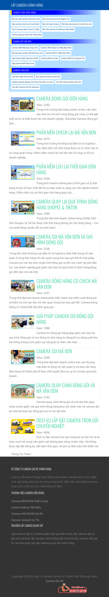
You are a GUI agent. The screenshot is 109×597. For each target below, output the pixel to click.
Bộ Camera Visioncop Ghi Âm (48, 77)
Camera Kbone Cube (49, 58)
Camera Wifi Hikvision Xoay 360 (25, 48)
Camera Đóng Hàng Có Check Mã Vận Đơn (66, 283)
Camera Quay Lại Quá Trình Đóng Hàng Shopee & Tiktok (67, 204)
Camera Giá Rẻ (54, 581)
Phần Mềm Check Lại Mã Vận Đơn (66, 132)
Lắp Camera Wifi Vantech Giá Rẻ (25, 58)
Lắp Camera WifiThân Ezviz (23, 63)
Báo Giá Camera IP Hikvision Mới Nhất (58, 29)
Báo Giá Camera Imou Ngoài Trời (56, 19)
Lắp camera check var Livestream (26, 24)
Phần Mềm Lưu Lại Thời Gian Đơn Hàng (66, 169)
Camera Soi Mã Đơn (54, 351)
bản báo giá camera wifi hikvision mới (27, 53)
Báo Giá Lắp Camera (50, 24)
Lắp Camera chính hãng (27, 5)
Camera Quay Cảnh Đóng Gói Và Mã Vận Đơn (65, 388)
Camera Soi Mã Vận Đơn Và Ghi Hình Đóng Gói (64, 239)
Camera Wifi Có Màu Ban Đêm (58, 53)
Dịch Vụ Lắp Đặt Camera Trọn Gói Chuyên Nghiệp (67, 423)
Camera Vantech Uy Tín (25, 520)
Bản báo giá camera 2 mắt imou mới (77, 24)
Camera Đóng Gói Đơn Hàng (62, 98)
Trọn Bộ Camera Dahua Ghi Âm (68, 82)
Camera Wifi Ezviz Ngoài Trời (73, 58)
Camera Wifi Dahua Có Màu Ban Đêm (56, 48)
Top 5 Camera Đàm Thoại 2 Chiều (25, 29)
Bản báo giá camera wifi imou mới (26, 19)
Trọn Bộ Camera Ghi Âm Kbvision (25, 87)
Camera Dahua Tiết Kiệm (26, 507)
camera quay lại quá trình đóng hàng (27, 35)
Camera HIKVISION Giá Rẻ (27, 513)
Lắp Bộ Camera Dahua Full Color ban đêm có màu (32, 82)
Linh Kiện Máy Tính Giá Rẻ (22, 77)
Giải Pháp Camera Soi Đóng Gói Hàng (65, 318)
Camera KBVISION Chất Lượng (29, 501)
